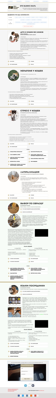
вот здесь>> (42, 314)
